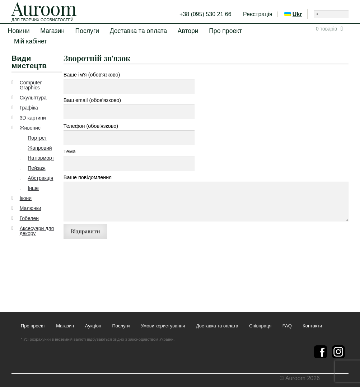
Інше (33, 188)
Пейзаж (36, 168)
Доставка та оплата (138, 30)
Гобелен (29, 218)
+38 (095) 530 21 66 (205, 14)
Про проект (225, 30)
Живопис (30, 128)
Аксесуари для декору (37, 230)
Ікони (26, 198)
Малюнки (30, 208)
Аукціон (93, 325)
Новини (18, 30)
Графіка (29, 108)
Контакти (312, 325)
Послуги (87, 30)
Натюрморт (41, 158)
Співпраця (260, 325)
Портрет (37, 138)
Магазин (52, 30)
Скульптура (33, 98)
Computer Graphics (31, 85)
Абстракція (40, 178)
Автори (188, 30)
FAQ (287, 325)
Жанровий (40, 148)
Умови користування (163, 325)
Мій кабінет (30, 41)
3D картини (33, 118)
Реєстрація (257, 14)
